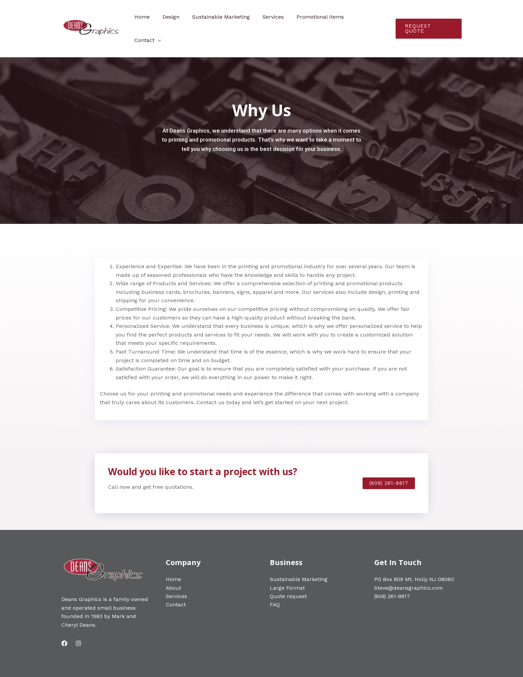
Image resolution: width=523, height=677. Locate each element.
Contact (367, 17)
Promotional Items (322, 17)
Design (179, 17)
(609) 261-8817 (392, 573)
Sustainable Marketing (227, 17)
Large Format (287, 564)
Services (277, 17)
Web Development (175, 664)
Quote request (288, 573)
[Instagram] (78, 620)
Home (152, 17)
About (173, 564)
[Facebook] (64, 620)
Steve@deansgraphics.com (408, 564)
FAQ (275, 581)
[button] (389, 460)
